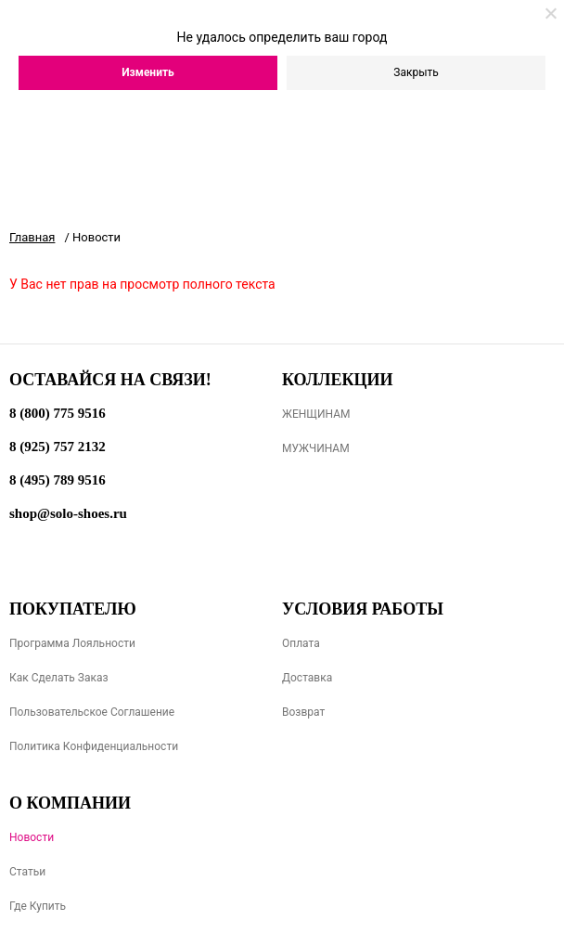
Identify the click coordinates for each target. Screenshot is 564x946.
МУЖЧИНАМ (316, 448)
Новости (31, 837)
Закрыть (415, 72)
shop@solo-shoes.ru (68, 513)
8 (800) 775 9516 (57, 413)
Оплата (301, 643)
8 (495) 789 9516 (57, 480)
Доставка (307, 677)
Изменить (148, 72)
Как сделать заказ (59, 677)
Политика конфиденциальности (93, 746)
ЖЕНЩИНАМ (316, 414)
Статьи (27, 871)
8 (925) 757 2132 (57, 446)
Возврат (303, 712)
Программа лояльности (72, 643)
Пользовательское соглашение (91, 712)
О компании (70, 803)
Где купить (37, 906)
